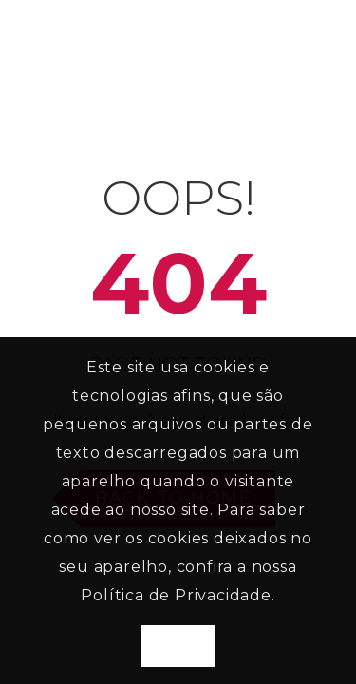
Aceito (178, 646)
